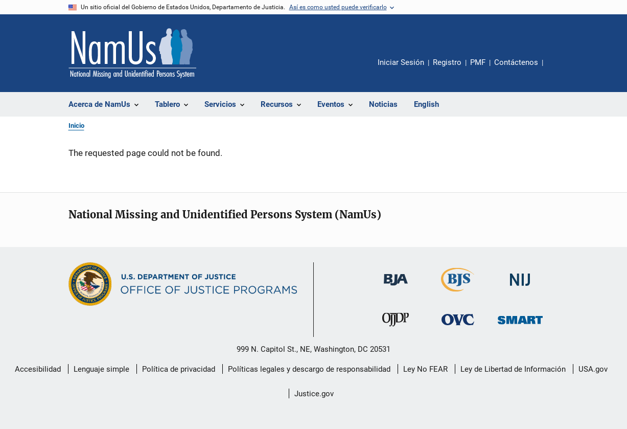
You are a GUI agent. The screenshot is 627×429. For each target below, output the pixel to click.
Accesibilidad (38, 369)
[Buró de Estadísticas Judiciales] (457, 293)
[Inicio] (132, 53)
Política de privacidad (178, 369)
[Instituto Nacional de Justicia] (520, 288)
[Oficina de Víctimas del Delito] (458, 327)
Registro (447, 62)
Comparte (559, 69)
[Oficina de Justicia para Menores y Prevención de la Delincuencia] (395, 328)
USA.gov (593, 369)
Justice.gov (314, 393)
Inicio (76, 125)
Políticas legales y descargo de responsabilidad (309, 369)
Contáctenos (516, 62)
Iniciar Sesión (401, 62)
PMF (477, 62)
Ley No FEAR (425, 369)
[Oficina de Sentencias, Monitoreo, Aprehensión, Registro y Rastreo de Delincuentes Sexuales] (520, 326)
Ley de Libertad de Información (513, 369)
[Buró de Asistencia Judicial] (396, 287)
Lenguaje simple (101, 369)
